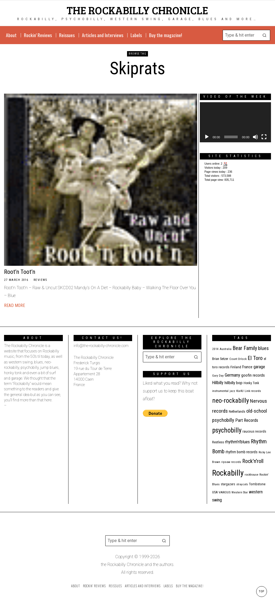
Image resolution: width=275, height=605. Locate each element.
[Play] (206, 137)
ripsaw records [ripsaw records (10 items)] (231, 462)
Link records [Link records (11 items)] (253, 391)
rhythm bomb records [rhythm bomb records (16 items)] (242, 452)
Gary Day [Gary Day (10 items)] (218, 375)
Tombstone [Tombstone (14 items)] (257, 484)
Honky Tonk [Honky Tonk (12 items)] (251, 383)
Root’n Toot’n (19, 271)
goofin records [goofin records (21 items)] (253, 375)
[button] (264, 35)
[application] (235, 122)
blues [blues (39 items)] (263, 348)
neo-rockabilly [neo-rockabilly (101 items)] (230, 400)
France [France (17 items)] (247, 367)
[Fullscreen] (264, 137)
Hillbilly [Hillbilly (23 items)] (217, 382)
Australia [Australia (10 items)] (225, 349)
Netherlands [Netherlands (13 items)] (237, 411)
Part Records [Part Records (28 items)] (246, 420)
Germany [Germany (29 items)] (232, 375)
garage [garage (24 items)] (259, 366)
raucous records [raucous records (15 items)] (254, 431)
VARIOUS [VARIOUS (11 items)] (224, 492)
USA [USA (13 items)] (215, 492)
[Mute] (255, 137)
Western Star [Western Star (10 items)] (239, 492)
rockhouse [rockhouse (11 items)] (251, 474)
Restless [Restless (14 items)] (218, 442)
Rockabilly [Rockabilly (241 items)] (228, 472)
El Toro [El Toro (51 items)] (255, 358)
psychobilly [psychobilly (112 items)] (226, 430)
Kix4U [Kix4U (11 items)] (240, 391)
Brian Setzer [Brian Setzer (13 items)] (220, 359)
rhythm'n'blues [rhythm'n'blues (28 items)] (237, 441)
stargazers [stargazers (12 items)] (228, 484)
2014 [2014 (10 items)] (215, 349)
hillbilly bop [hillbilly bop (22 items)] (234, 382)
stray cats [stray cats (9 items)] (242, 484)
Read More (14, 305)
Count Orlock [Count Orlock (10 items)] (238, 359)
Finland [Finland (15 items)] (235, 367)
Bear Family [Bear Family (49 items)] (245, 348)
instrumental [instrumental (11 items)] (220, 391)
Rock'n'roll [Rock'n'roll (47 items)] (252, 461)
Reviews (40, 280)
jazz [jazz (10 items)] (232, 391)
